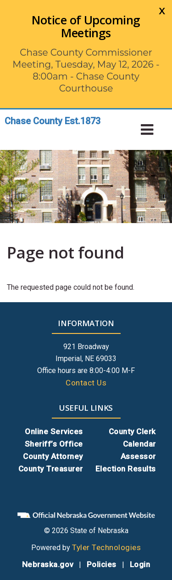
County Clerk (132, 431)
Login (140, 564)
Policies (102, 564)
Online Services (54, 431)
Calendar (139, 443)
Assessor (138, 456)
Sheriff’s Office (54, 443)
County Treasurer (50, 468)
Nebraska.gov (47, 564)
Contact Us (86, 382)
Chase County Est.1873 (52, 120)
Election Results (125, 468)
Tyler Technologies (106, 547)
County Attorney (53, 456)
